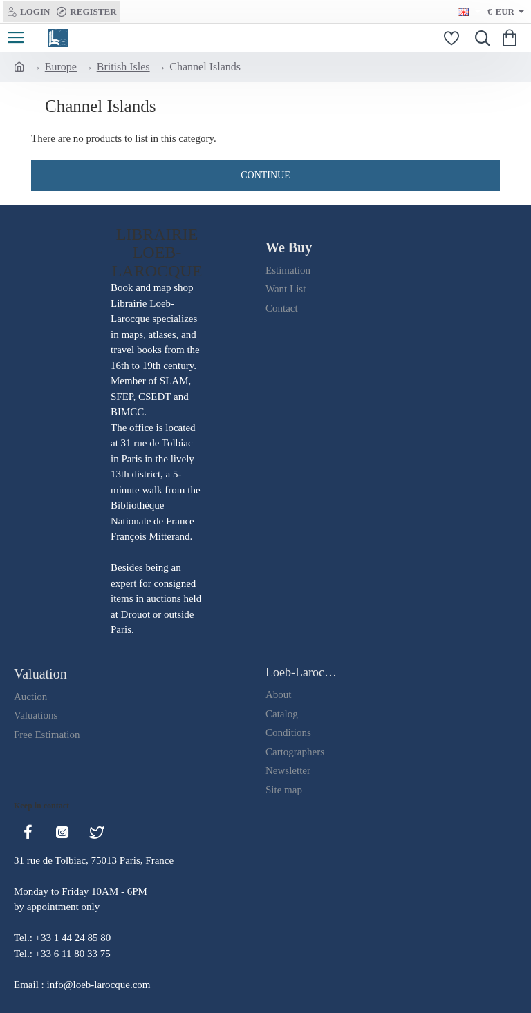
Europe (61, 67)
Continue (265, 175)
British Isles (123, 67)
